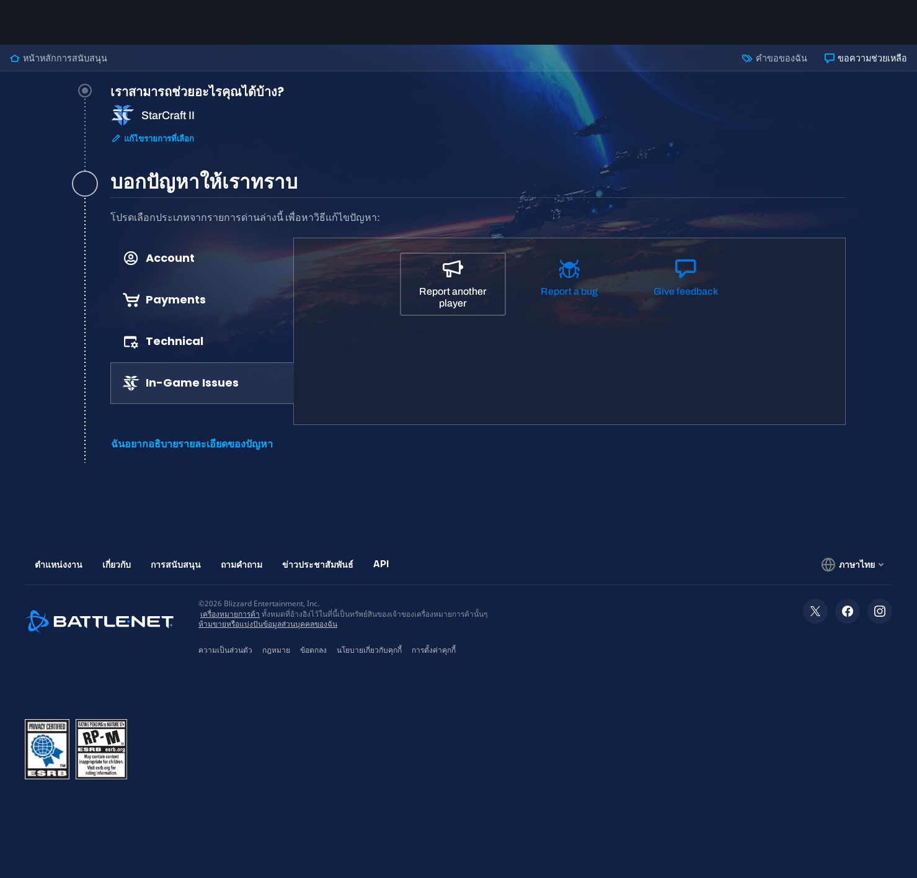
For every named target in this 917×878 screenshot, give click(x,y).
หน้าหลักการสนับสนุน (58, 58)
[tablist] (202, 321)
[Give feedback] (685, 284)
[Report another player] (453, 284)
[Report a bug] (569, 284)
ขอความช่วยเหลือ (866, 58)
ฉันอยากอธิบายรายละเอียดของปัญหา (192, 444)
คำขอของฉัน (774, 58)
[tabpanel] (478, 336)
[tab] (478, 130)
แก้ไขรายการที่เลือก (152, 139)
